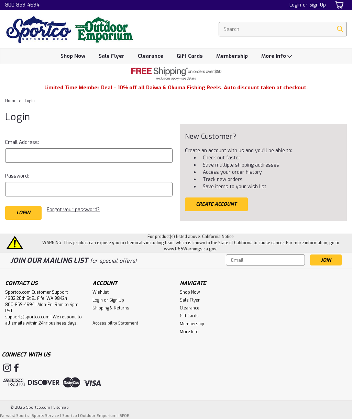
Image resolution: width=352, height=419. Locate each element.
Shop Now (72, 56)
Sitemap (61, 407)
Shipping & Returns (110, 308)
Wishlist (100, 292)
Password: (17, 176)
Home (10, 100)
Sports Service (45, 415)
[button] (176, 73)
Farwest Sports (14, 415)
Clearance (150, 56)
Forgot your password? (73, 209)
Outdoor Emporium (98, 415)
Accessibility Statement (115, 323)
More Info (276, 56)
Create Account (216, 204)
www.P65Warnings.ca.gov (190, 249)
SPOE (124, 415)
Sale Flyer (111, 56)
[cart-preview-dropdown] (338, 5)
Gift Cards (190, 56)
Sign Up (317, 5)
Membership (232, 56)
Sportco (69, 415)
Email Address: (22, 142)
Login (295, 5)
